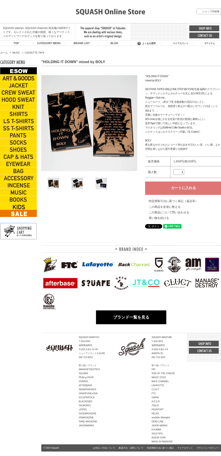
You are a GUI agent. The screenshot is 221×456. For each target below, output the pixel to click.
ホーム (4, 52)
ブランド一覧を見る (131, 317)
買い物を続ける (159, 218)
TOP (16, 43)
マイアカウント (180, 43)
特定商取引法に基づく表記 (160, 448)
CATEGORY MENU (49, 43)
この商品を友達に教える (165, 206)
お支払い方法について (104, 448)
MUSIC (16, 52)
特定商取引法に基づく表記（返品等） (173, 201)
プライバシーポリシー (207, 448)
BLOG (114, 43)
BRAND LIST (81, 43)
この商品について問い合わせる (169, 212)
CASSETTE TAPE (35, 52)
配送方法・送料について (131, 448)
